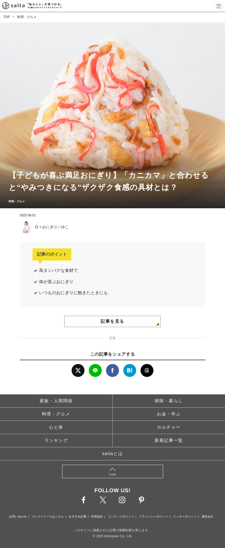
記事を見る (112, 321)
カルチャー (169, 427)
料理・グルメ (27, 17)
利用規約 (97, 516)
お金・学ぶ (169, 414)
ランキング (56, 440)
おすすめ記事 (77, 516)
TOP (6, 17)
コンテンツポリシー (121, 516)
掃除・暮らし (168, 400)
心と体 (56, 427)
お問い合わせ (18, 516)
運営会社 (207, 516)
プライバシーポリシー (153, 516)
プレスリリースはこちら (47, 516)
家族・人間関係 (56, 400)
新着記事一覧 (168, 440)
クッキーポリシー (185, 516)
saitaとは (112, 453)
